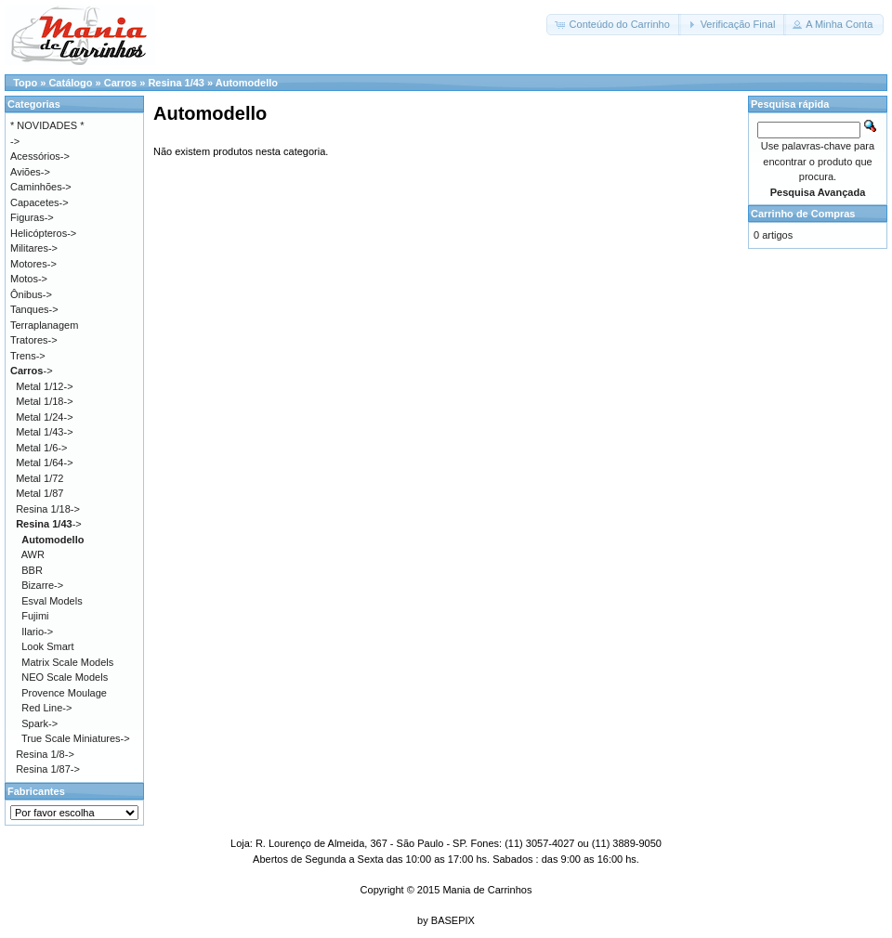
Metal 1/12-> (44, 386)
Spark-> (39, 723)
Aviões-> (30, 171)
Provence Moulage (64, 692)
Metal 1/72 (39, 478)
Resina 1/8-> (45, 754)
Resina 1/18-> (48, 509)
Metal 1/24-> (44, 417)
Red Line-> (46, 707)
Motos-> (28, 278)
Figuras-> (32, 217)
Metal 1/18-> (44, 401)
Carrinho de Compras (803, 213)
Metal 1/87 (39, 493)
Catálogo (70, 82)
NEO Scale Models (64, 677)
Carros (120, 82)
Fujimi (34, 615)
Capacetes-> (39, 202)
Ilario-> (37, 631)
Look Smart (47, 646)
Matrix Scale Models (67, 662)
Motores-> (33, 263)
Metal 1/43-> (44, 431)
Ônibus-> (31, 294)
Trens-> (28, 355)
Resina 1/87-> (48, 769)
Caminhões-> (41, 186)
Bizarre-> (42, 585)
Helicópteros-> (43, 233)
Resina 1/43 (176, 82)
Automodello (247, 82)
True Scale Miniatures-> (75, 738)
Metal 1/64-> (44, 462)
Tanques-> (34, 309)
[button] (613, 24)
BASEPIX (453, 920)
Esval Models (51, 600)
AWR (33, 554)
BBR (32, 570)
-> (31, 370)
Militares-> (34, 248)
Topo (25, 82)
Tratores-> (34, 339)
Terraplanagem (44, 325)
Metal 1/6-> (41, 447)
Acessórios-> (40, 156)
